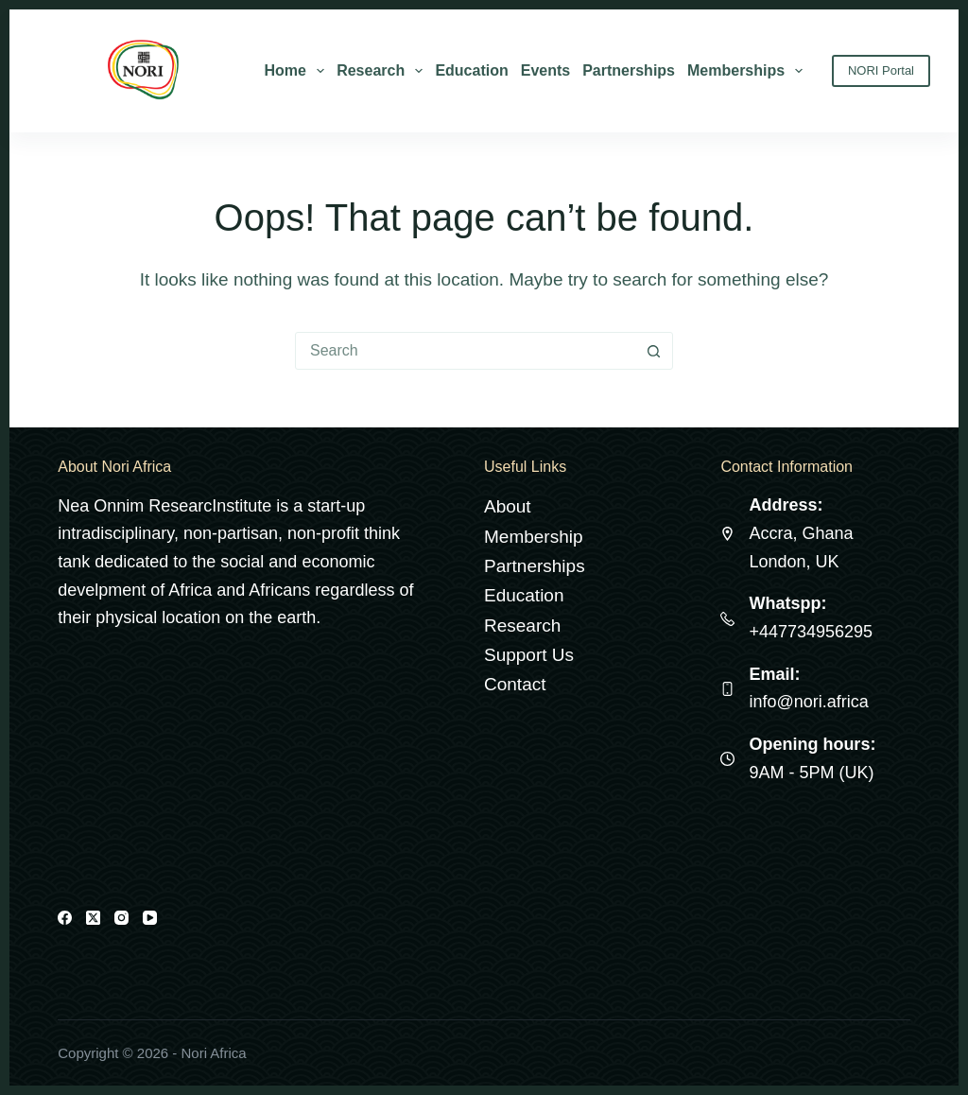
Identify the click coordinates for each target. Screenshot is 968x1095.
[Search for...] (465, 351)
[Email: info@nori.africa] (727, 689)
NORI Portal (881, 70)
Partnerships (628, 70)
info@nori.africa (808, 701)
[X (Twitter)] (93, 918)
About (507, 506)
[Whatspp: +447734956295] (727, 619)
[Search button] (653, 351)
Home (298, 71)
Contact (514, 684)
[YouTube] (150, 918)
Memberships (748, 71)
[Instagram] (121, 918)
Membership (533, 537)
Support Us (529, 655)
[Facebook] (65, 918)
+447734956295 (811, 631)
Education (471, 70)
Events (545, 70)
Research (383, 71)
